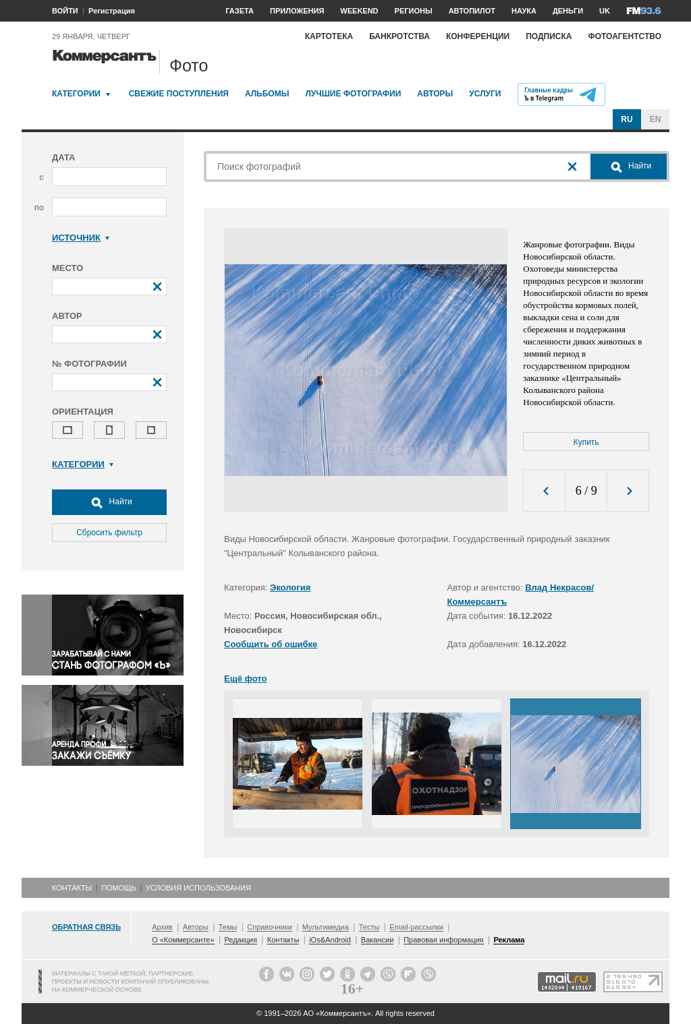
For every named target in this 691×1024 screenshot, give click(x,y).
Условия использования (198, 888)
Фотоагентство (624, 36)
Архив (162, 927)
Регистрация (111, 11)
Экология (290, 587)
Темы (228, 927)
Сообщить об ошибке (270, 644)
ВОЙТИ (65, 11)
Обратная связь (86, 927)
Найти (109, 502)
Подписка (549, 36)
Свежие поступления (179, 93)
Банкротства (399, 36)
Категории (76, 93)
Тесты (369, 927)
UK (604, 11)
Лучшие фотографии (353, 93)
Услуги (485, 93)
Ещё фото (245, 678)
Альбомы (267, 93)
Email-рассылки (416, 927)
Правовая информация (443, 940)
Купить (586, 442)
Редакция (240, 940)
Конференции (477, 36)
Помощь (118, 888)
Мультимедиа (325, 927)
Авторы (435, 93)
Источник (80, 238)
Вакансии (377, 940)
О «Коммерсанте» (183, 940)
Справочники (269, 927)
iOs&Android (330, 940)
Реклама (508, 940)
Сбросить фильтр (109, 532)
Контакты (72, 888)
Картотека (329, 36)
